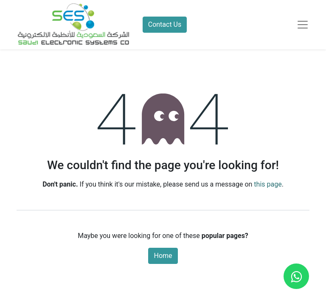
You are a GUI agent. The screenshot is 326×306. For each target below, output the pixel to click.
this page (267, 184)
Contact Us (165, 24)
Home (163, 256)
